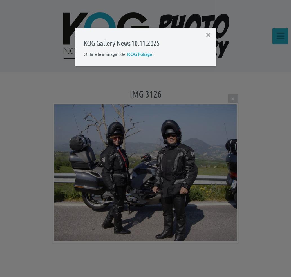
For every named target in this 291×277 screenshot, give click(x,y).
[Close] (208, 34)
